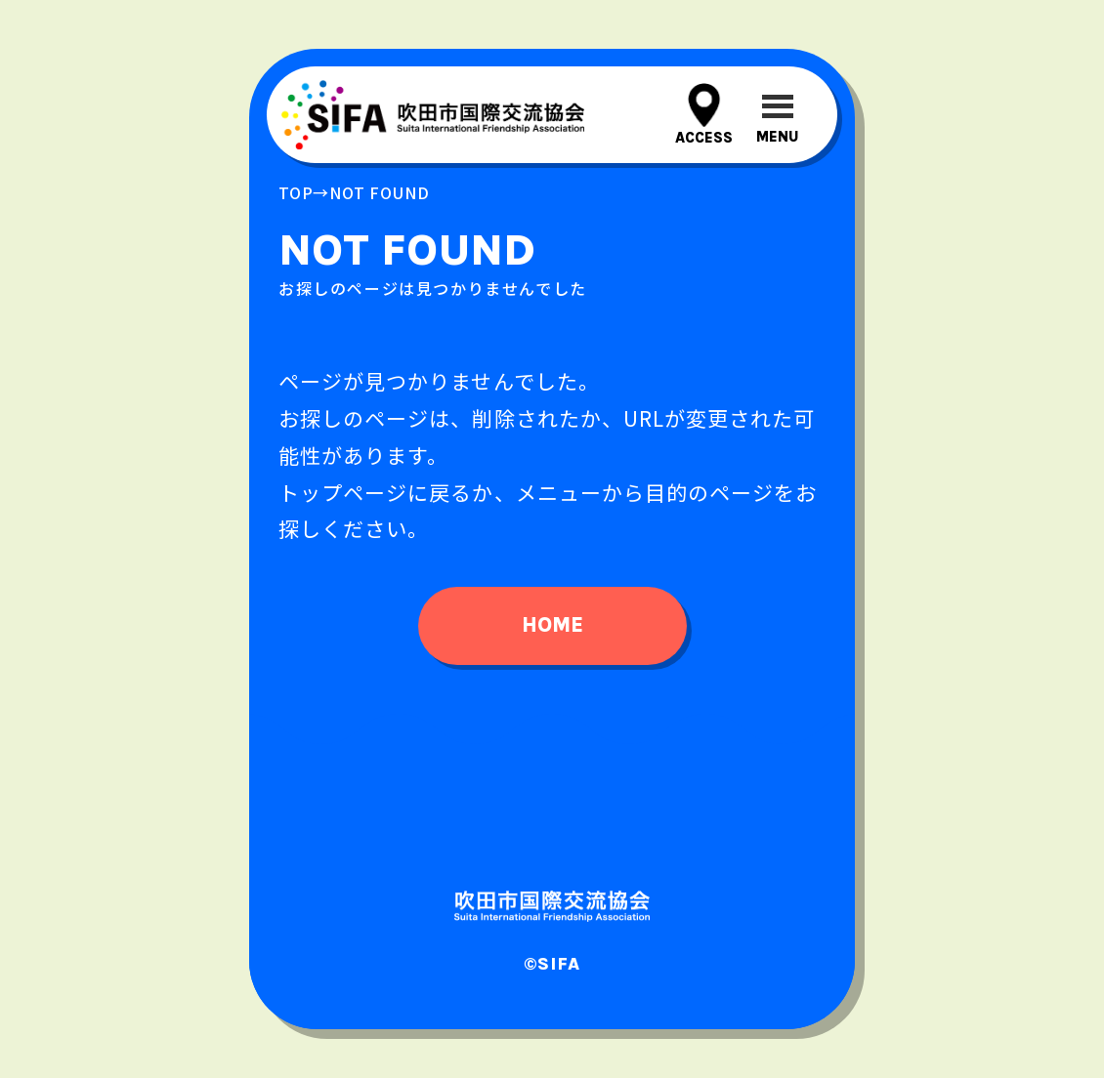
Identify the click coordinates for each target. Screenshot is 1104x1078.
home (552, 625)
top (295, 192)
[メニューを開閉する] (777, 114)
